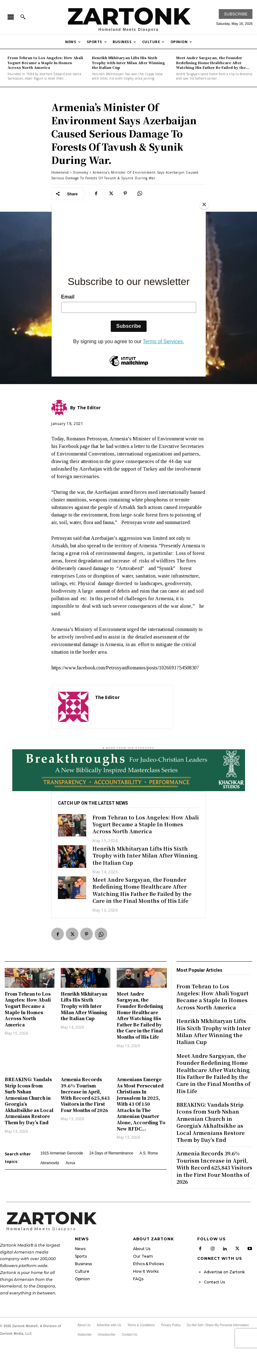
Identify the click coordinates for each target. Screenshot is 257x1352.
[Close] (204, 204)
